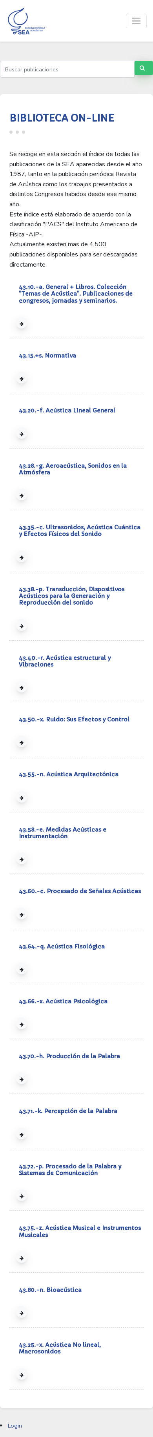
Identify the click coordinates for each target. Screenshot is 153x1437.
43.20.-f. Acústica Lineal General (67, 410)
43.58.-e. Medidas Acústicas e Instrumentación (62, 833)
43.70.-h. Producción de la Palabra (69, 1056)
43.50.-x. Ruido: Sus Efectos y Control (74, 719)
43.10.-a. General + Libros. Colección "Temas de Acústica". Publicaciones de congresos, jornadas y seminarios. (76, 293)
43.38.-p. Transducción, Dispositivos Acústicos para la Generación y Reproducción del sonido (71, 596)
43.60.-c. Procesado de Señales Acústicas (80, 891)
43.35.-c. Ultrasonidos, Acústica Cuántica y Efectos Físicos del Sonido (79, 531)
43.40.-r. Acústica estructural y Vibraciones (65, 661)
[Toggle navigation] (136, 21)
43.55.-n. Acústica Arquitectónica (68, 774)
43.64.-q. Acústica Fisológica (62, 946)
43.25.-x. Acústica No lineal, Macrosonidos (60, 1348)
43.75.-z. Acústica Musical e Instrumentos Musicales (80, 1231)
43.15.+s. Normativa (47, 355)
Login (15, 1426)
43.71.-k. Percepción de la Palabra (68, 1111)
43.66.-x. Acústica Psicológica (63, 1001)
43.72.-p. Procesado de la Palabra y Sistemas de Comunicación (70, 1170)
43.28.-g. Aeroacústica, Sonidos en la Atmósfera (73, 469)
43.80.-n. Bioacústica (50, 1289)
